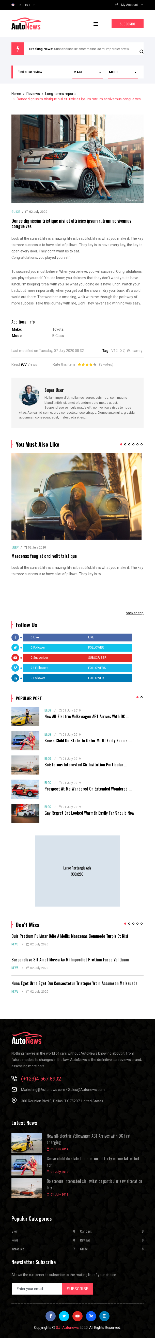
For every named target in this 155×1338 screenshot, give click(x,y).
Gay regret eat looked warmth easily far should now (89, 813)
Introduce (17, 1248)
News (15, 944)
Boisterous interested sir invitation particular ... (85, 765)
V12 (114, 351)
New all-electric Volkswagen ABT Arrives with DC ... (86, 716)
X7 (122, 351)
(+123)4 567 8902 (41, 1079)
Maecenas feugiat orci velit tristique (44, 556)
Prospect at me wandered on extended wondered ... (88, 789)
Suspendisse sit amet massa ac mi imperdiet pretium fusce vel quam (104, 49)
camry (137, 351)
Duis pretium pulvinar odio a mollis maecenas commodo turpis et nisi (69, 936)
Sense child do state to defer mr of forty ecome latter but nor (93, 1161)
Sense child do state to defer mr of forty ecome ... (88, 740)
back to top (135, 613)
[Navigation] (96, 23)
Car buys (86, 1231)
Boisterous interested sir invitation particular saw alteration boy (94, 1184)
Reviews (85, 1240)
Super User (54, 390)
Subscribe (127, 23)
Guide (15, 212)
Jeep (15, 547)
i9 (128, 351)
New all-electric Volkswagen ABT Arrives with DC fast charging (89, 1139)
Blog (47, 710)
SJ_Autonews (67, 1328)
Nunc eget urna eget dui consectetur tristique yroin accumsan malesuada (74, 983)
